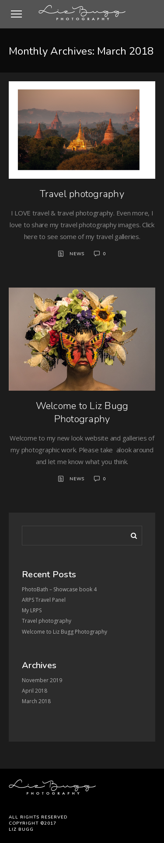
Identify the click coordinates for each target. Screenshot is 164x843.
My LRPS (32, 610)
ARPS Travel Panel (44, 600)
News (77, 254)
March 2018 (36, 701)
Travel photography (82, 194)
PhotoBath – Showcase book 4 (59, 589)
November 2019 (42, 680)
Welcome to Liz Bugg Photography (82, 412)
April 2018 (34, 690)
